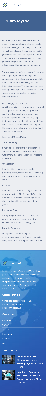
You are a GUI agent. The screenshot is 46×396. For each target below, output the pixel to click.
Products (6, 338)
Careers (6, 325)
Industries (7, 334)
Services (6, 329)
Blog (4, 343)
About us (6, 320)
